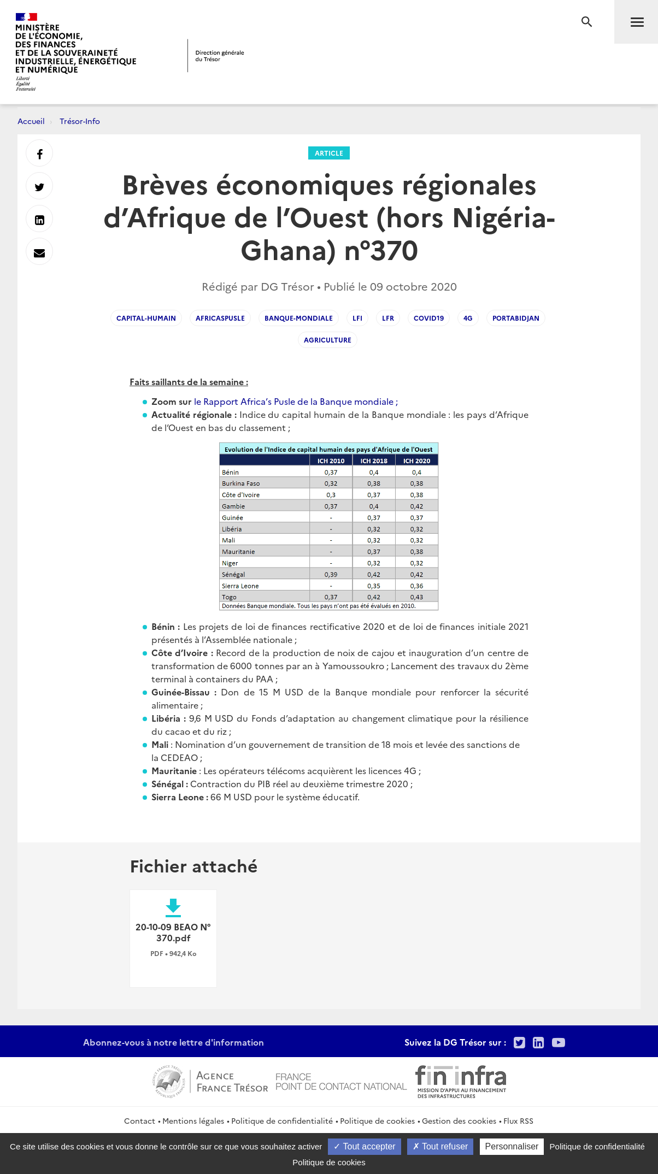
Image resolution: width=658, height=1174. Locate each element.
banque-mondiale (299, 317)
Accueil (31, 120)
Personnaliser (512, 1146)
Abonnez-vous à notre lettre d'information (173, 1041)
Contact (139, 1120)
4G (468, 317)
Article (329, 152)
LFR (388, 317)
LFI (357, 317)
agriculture (327, 339)
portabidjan (515, 317)
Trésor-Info (80, 120)
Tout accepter (364, 1146)
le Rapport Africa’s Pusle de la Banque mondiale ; (296, 401)
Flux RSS (518, 1120)
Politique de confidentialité (282, 1120)
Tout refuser (440, 1146)
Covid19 (429, 317)
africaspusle (220, 317)
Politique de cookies (377, 1120)
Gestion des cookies (459, 1120)
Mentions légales (193, 1120)
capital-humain (146, 317)
